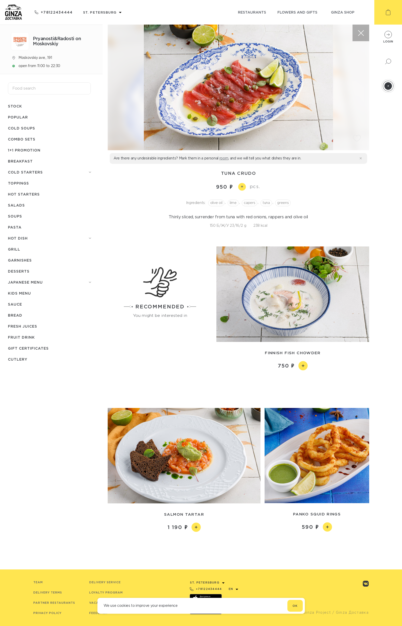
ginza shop (342, 12)
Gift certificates (28, 348)
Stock (15, 106)
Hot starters (24, 194)
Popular (18, 117)
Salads (16, 205)
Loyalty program (106, 592)
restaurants (252, 12)
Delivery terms (47, 592)
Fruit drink (21, 337)
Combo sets (21, 139)
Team (38, 582)
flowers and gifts (297, 12)
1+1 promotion (24, 150)
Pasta (15, 227)
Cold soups (21, 128)
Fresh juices (22, 326)
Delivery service (105, 582)
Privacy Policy (47, 612)
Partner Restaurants (54, 602)
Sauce (15, 304)
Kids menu (19, 293)
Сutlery (17, 359)
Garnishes (20, 260)
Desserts (18, 271)
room (223, 158)
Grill (14, 249)
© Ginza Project (314, 612)
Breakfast (20, 161)
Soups (15, 216)
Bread (15, 315)
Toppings (18, 183)
